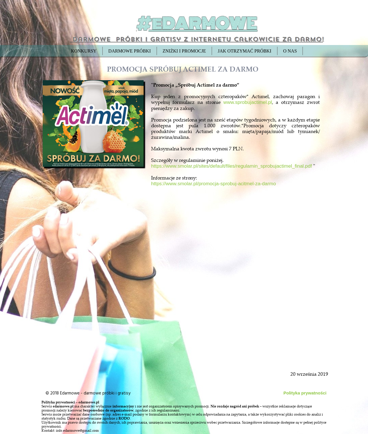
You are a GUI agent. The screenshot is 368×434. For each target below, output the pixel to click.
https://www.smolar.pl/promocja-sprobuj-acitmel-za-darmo (213, 183)
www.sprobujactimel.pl (248, 102)
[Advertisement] (93, 300)
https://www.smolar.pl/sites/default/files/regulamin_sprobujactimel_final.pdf (231, 166)
